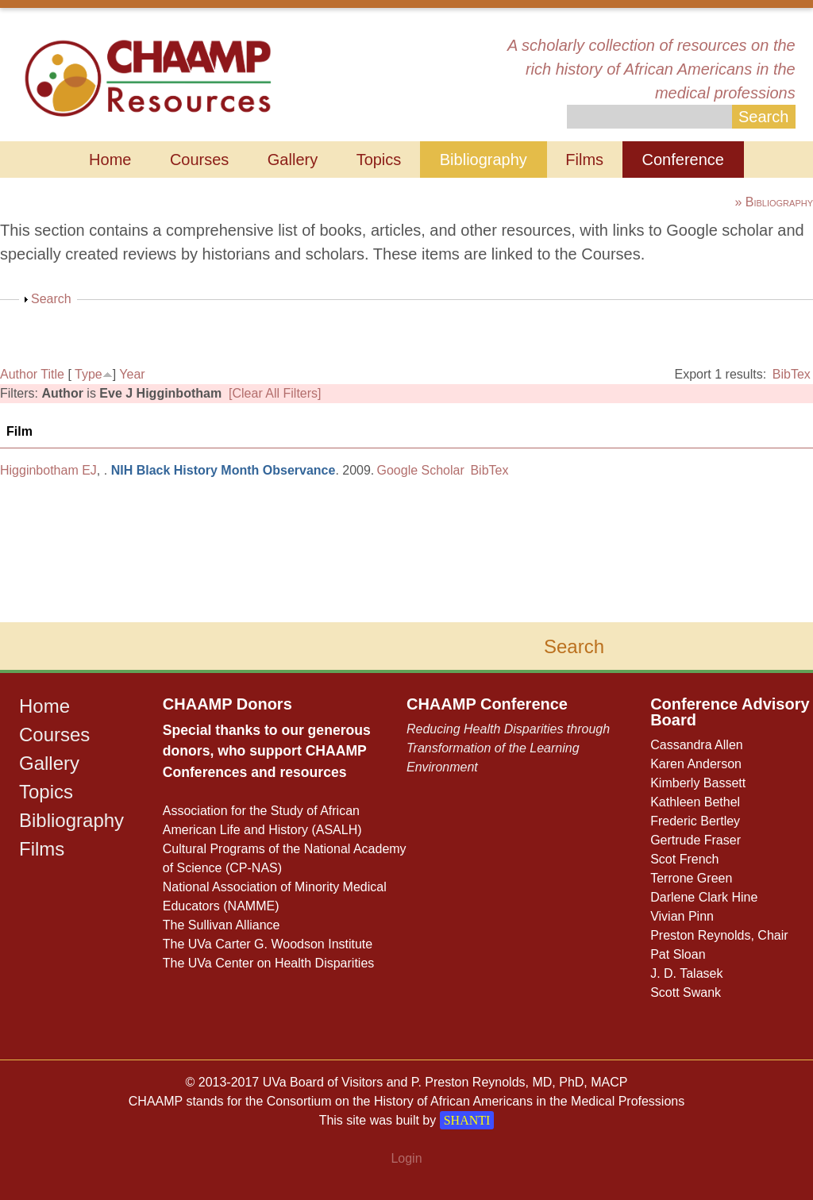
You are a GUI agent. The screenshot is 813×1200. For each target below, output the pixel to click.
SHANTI (467, 1120)
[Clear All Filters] (275, 393)
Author (18, 374)
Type (88, 374)
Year (131, 374)
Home (110, 159)
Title (52, 374)
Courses (199, 159)
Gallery (293, 159)
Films (584, 159)
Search (51, 299)
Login (406, 1158)
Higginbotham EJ (48, 470)
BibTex (792, 374)
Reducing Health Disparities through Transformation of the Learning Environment (508, 748)
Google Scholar (420, 470)
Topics (379, 159)
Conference (683, 159)
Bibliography (483, 159)
